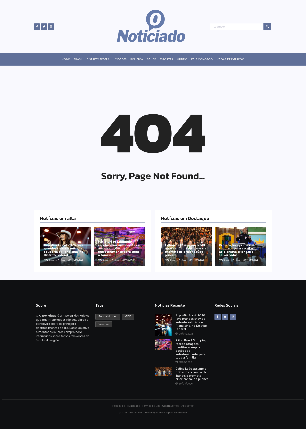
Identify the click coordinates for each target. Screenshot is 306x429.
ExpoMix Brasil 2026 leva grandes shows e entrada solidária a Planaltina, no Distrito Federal (65, 246)
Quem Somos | (171, 405)
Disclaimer (187, 405)
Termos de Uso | (152, 405)
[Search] (236, 26)
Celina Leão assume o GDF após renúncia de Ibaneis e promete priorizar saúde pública (186, 246)
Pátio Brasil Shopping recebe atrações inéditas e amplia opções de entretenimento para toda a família (119, 244)
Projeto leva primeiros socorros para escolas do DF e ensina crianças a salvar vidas (239, 246)
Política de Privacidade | (127, 405)
